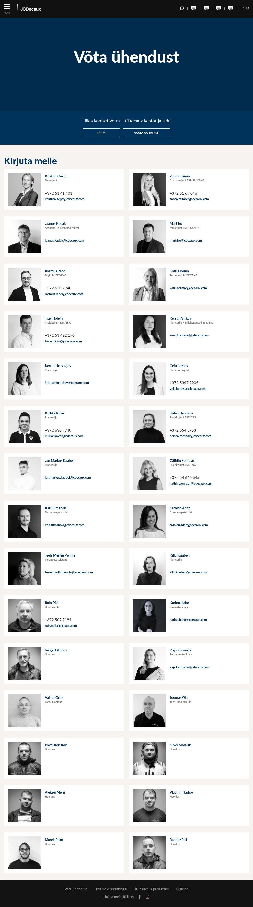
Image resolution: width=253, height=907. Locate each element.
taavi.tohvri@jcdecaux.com (63, 341)
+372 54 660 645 (184, 477)
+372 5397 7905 (184, 382)
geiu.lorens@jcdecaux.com (188, 389)
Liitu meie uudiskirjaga (111, 889)
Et (247, 8)
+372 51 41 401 (58, 193)
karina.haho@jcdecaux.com (188, 620)
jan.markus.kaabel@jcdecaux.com (68, 477)
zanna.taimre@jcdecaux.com (189, 199)
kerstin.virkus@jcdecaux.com (190, 335)
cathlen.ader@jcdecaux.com (189, 525)
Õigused (182, 889)
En (243, 8)
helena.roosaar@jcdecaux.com (190, 436)
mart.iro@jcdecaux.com (186, 240)
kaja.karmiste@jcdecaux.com (190, 667)
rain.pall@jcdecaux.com (61, 626)
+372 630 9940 (58, 288)
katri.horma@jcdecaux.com (188, 288)
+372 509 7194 (58, 619)
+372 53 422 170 (60, 335)
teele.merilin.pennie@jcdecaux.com (69, 572)
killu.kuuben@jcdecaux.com (188, 572)
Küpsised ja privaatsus (152, 889)
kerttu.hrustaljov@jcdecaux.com (67, 383)
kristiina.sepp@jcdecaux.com (64, 199)
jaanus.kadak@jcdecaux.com (64, 240)
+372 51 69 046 (183, 193)
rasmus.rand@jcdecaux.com (64, 294)
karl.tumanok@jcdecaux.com (64, 525)
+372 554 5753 (183, 430)
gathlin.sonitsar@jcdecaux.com (191, 483)
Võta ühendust (76, 889)
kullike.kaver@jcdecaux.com (64, 436)
